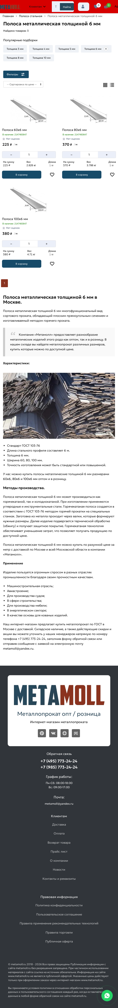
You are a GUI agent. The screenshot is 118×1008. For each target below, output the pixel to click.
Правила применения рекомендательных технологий (59, 923)
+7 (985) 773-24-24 (59, 767)
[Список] (112, 85)
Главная (8, 16)
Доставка (59, 824)
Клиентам (37, 6)
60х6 (7, 479)
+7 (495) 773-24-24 (58, 761)
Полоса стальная (30, 16)
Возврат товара (59, 842)
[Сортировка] (23, 84)
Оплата (59, 833)
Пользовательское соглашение (59, 914)
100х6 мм (30, 479)
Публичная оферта (59, 941)
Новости (59, 869)
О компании (59, 860)
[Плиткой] (105, 85)
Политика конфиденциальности (59, 905)
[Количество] (29, 154)
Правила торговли (59, 932)
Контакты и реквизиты (59, 879)
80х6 (16, 479)
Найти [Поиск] (67, 7)
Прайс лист (59, 851)
